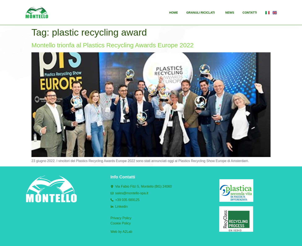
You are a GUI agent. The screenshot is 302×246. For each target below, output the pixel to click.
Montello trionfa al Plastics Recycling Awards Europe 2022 (112, 45)
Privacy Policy (121, 218)
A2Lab (127, 231)
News (229, 12)
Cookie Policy (121, 223)
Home (173, 12)
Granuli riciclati (201, 12)
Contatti (249, 12)
